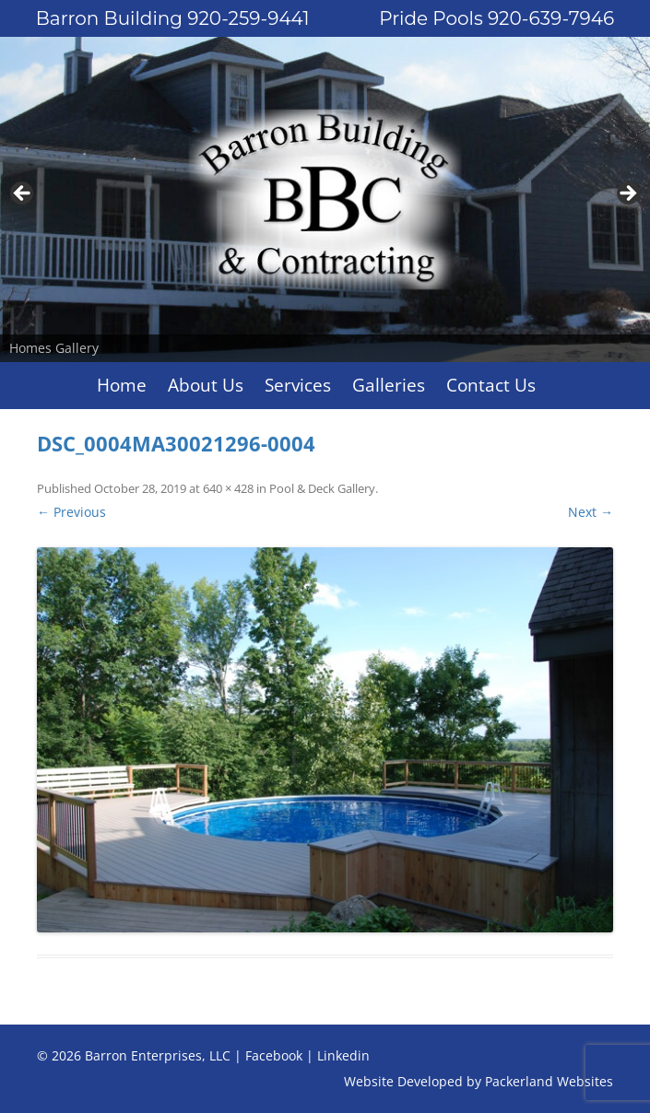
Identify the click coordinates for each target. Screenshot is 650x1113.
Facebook (273, 1055)
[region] (325, 199)
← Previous (71, 512)
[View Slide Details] (325, 199)
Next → (590, 512)
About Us (205, 385)
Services (298, 385)
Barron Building (173, 18)
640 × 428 (228, 488)
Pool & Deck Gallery (322, 488)
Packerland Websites (549, 1081)
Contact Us (491, 385)
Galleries (388, 385)
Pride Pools (496, 18)
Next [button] (627, 194)
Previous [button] (23, 194)
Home (122, 385)
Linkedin (343, 1055)
